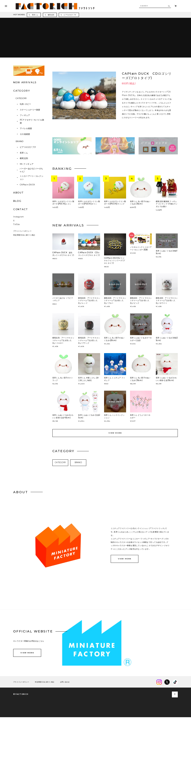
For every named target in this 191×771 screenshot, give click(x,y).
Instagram (18, 267)
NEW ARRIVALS (25, 126)
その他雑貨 (25, 178)
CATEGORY (21, 142)
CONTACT (20, 253)
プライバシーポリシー (22, 281)
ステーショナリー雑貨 (30, 153)
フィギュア (25, 159)
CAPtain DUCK (27, 228)
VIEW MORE (115, 483)
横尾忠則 (24, 202)
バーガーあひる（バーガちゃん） (31, 214)
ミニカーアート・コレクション (31, 221)
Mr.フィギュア (26, 208)
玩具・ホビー (25, 148)
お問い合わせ (65, 732)
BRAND (19, 185)
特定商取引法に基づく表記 (24, 285)
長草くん (24, 196)
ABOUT (18, 236)
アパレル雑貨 (26, 172)
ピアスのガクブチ (28, 191)
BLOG (17, 244)
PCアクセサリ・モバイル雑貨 (32, 165)
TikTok (16, 275)
